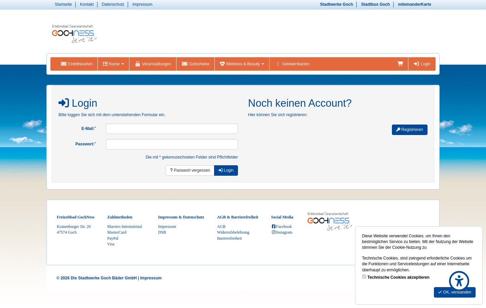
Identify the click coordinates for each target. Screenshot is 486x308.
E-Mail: (88, 128)
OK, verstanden (454, 292)
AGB (221, 226)
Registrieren (409, 129)
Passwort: (85, 144)
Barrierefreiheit (229, 238)
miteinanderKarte (414, 4)
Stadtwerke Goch (336, 4)
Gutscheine (195, 64)
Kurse (113, 64)
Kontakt (87, 4)
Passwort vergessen (190, 170)
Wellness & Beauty (242, 64)
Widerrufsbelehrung (233, 232)
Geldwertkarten (292, 64)
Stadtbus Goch (375, 4)
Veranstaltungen (152, 64)
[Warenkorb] (400, 64)
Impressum (142, 4)
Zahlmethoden (119, 217)
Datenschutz (113, 4)
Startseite (63, 4)
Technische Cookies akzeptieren (398, 277)
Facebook (281, 226)
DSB (162, 232)
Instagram (281, 232)
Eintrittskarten (76, 64)
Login (422, 64)
